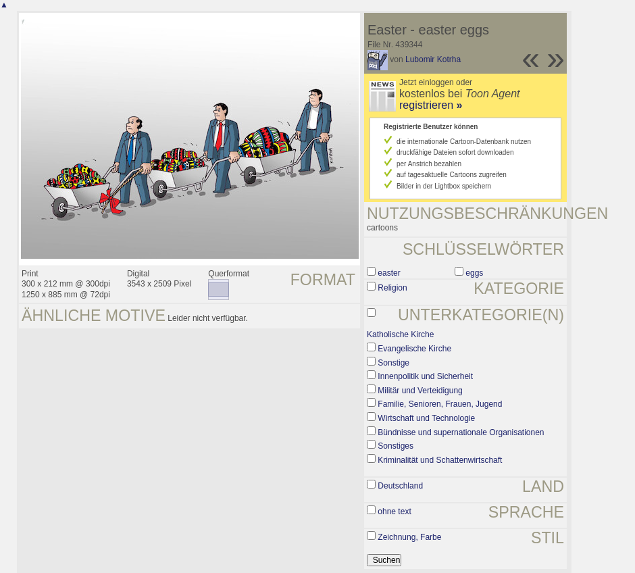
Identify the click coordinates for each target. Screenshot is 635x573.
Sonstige (393, 363)
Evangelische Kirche (414, 348)
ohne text (394, 511)
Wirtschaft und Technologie (426, 418)
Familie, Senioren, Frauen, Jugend (440, 404)
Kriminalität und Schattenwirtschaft (440, 460)
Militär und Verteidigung (420, 390)
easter (389, 273)
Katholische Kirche (400, 334)
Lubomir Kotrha (433, 59)
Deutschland (400, 486)
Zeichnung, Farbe (409, 537)
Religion (392, 288)
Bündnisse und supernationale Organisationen (461, 432)
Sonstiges (395, 446)
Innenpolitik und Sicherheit (425, 376)
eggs (474, 273)
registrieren (430, 105)
